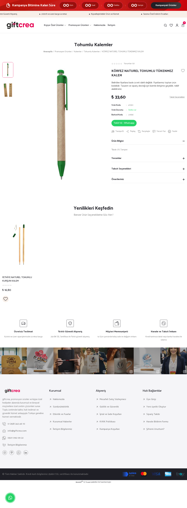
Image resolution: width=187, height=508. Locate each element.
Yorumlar (116, 158)
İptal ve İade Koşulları (111, 414)
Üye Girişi (151, 399)
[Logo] (20, 25)
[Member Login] (177, 25)
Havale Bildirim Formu (157, 422)
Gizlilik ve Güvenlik (109, 407)
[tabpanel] (18, 261)
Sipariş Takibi (153, 414)
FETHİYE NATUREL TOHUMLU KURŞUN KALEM (17, 279)
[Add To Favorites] (183, 70)
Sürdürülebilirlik (61, 407)
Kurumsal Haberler (62, 422)
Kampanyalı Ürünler (166, 5)
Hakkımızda (58, 399)
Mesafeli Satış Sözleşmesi (113, 399)
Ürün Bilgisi (117, 141)
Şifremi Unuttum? (155, 429)
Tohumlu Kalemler (93, 45)
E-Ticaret (87, 482)
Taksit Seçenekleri (121, 169)
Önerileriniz (117, 179)
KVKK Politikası (107, 422)
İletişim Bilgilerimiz (62, 429)
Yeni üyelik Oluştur (156, 407)
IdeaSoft (79, 482)
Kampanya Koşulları (110, 429)
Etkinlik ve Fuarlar (62, 414)
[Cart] (183, 25)
